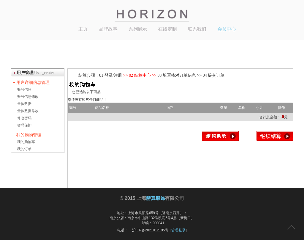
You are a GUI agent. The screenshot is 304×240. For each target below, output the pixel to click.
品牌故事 (110, 28)
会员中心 (222, 28)
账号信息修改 (28, 97)
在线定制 (166, 28)
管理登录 (178, 230)
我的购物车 (26, 142)
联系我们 (194, 28)
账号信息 (24, 89)
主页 (87, 28)
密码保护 (24, 125)
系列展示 (138, 28)
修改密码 (24, 118)
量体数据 (24, 104)
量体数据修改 (28, 111)
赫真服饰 (155, 198)
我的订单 (24, 149)
